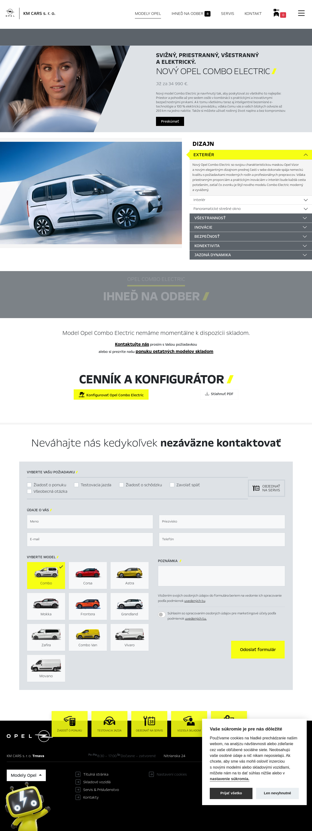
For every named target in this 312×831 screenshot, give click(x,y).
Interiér (199, 199)
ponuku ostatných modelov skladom (174, 351)
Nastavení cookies (172, 774)
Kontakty (91, 797)
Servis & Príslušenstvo (101, 789)
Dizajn (203, 144)
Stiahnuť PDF (219, 394)
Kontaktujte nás (132, 344)
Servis (227, 13)
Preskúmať (170, 121)
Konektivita (207, 246)
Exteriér (203, 155)
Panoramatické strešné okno (217, 208)
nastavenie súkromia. (229, 779)
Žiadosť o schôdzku (144, 485)
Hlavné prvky (100, 36)
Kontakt (253, 13)
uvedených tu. (196, 618)
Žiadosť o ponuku (50, 485)
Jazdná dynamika (212, 255)
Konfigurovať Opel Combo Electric (111, 395)
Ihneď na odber (191, 14)
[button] (258, 650)
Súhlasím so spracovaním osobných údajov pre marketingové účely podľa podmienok (222, 616)
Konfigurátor (177, 36)
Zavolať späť (188, 485)
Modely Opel (148, 13)
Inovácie (203, 227)
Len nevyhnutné (277, 793)
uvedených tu (194, 601)
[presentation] (194, 649)
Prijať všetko (231, 793)
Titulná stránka (95, 774)
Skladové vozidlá (97, 782)
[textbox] (90, 522)
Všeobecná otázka (50, 491)
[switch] (162, 614)
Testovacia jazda (96, 485)
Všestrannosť (210, 218)
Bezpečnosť (207, 236)
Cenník (203, 36)
